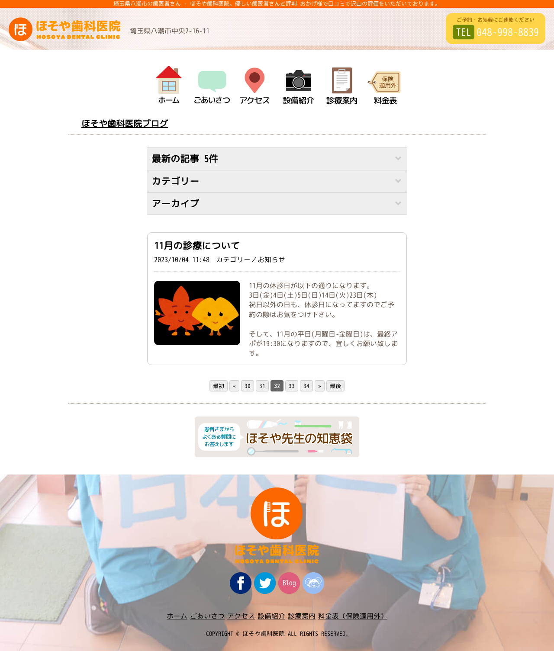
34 (306, 386)
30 (248, 386)
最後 (335, 386)
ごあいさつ (207, 616)
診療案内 (302, 616)
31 (262, 386)
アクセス (241, 616)
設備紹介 (271, 616)
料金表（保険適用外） (352, 616)
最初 (218, 386)
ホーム (177, 616)
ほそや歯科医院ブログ (124, 123)
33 (292, 386)
